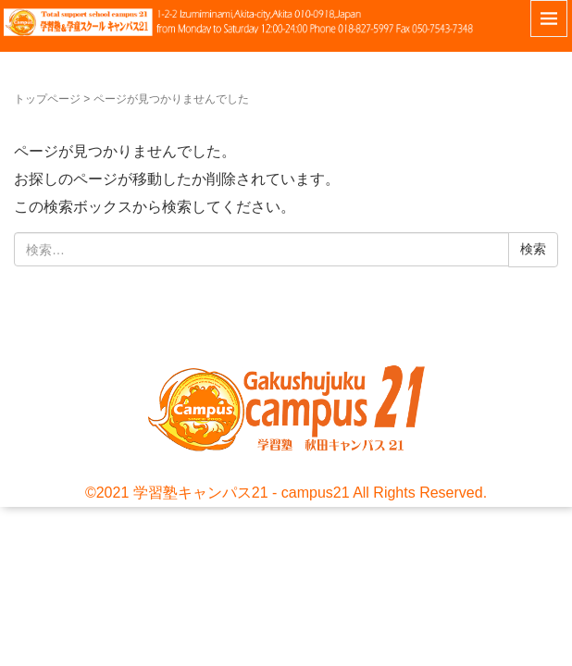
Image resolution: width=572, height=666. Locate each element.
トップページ (47, 98)
